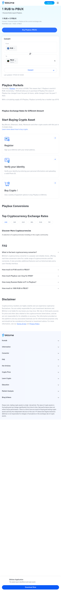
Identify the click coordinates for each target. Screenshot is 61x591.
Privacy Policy (34, 324)
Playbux (12, 88)
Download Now (30, 587)
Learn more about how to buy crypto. (15, 129)
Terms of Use (21, 324)
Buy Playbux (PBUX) (29, 30)
